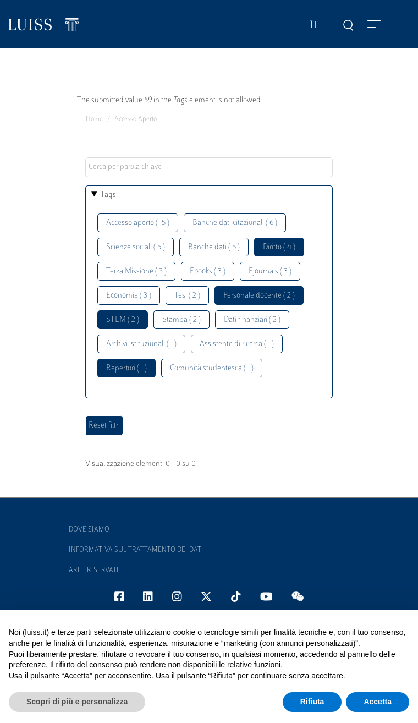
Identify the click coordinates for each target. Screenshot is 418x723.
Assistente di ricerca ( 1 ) (237, 344)
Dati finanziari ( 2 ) (252, 320)
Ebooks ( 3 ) (208, 271)
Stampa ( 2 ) (181, 320)
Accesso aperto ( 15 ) (137, 223)
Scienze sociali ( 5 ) (135, 247)
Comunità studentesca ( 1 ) (212, 368)
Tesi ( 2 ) (187, 296)
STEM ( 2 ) (122, 320)
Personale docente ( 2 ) (259, 296)
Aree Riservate (94, 570)
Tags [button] (108, 195)
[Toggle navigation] (374, 24)
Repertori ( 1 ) (126, 368)
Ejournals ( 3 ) (270, 271)
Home (94, 119)
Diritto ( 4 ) (279, 247)
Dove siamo (89, 530)
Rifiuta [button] (312, 701)
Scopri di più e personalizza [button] (77, 701)
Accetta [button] (378, 701)
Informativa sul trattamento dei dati (136, 550)
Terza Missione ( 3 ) (136, 271)
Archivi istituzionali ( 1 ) (141, 344)
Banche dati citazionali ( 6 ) (235, 223)
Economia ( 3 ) (128, 296)
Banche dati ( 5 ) (214, 247)
